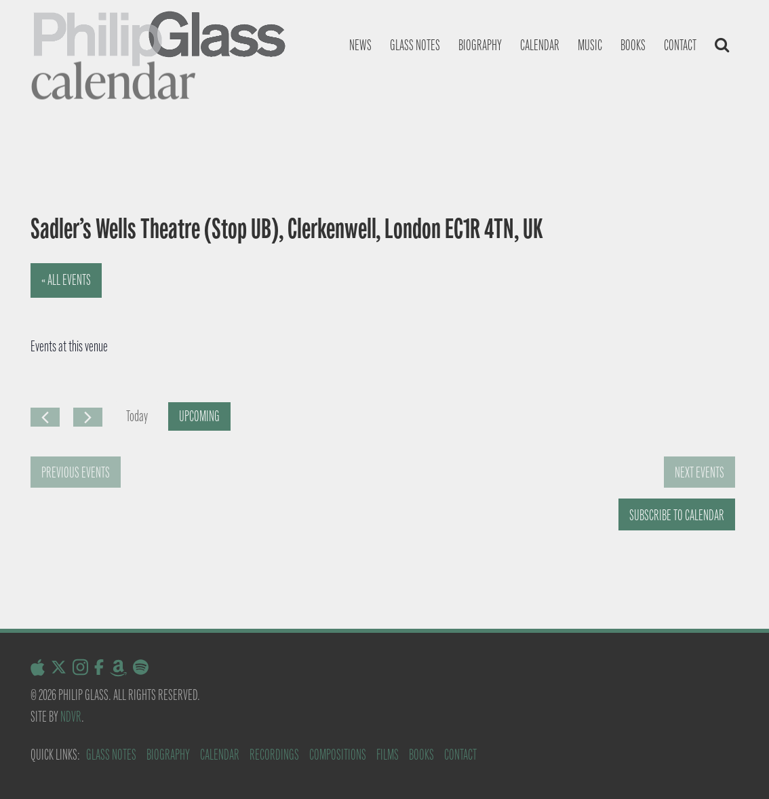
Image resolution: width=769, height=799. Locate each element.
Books (633, 45)
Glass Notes (111, 754)
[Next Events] (87, 417)
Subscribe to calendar (676, 515)
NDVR (70, 716)
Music (590, 45)
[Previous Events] (45, 417)
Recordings (274, 754)
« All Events (66, 279)
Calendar (539, 45)
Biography (480, 45)
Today (137, 416)
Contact (680, 45)
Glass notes (415, 45)
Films (387, 754)
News (360, 45)
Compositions (337, 754)
